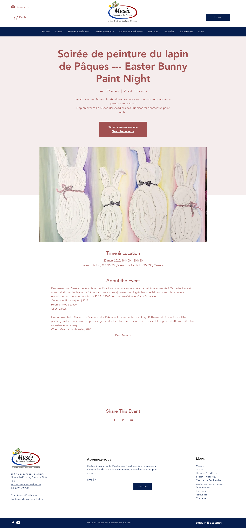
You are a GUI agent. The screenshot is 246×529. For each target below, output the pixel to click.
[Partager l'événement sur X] (123, 420)
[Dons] (218, 17)
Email (90, 479)
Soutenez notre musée (209, 483)
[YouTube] (18, 522)
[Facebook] (13, 522)
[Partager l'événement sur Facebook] (114, 420)
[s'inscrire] (142, 486)
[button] (21, 17)
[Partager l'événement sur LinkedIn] (131, 420)
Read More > (123, 335)
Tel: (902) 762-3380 (20, 488)
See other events (123, 131)
